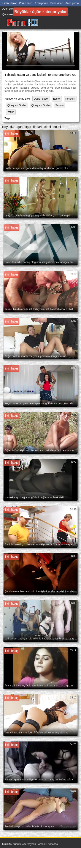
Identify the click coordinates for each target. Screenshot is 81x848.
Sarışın (59, 105)
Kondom (70, 98)
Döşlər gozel (41, 98)
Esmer (57, 98)
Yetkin (10, 112)
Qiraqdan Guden (17, 105)
